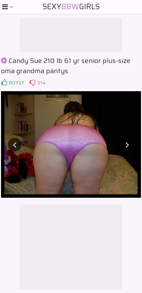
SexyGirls (71, 7)
